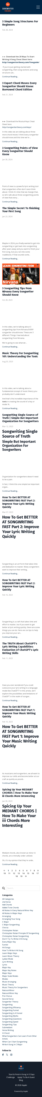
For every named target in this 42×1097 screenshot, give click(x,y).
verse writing (8, 1030)
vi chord (5, 1033)
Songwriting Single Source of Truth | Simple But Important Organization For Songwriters (20, 418)
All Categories (8, 899)
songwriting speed (10, 1022)
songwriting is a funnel (12, 1013)
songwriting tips (9, 1024)
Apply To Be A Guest (26, 1077)
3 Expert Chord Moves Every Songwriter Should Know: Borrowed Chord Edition (19, 86)
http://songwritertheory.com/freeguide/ (20, 62)
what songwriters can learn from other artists (19, 1037)
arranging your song (11, 919)
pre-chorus (7, 996)
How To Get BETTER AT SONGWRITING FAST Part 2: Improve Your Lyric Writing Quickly (18, 502)
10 (5, 873)
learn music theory (10, 956)
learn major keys (9, 953)
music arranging (9, 981)
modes (5, 979)
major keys (7, 973)
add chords (7, 904)
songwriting (7, 1004)
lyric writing (7, 962)
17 (38, 873)
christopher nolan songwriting (15, 936)
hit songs (6, 947)
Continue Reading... (10, 76)
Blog (21, 1080)
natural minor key (10, 993)
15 (28, 873)
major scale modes (10, 976)
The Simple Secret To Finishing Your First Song (21, 210)
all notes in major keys (12, 913)
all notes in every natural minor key (17, 910)
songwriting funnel (10, 1010)
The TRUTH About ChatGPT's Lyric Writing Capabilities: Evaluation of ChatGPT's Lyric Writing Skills (20, 648)
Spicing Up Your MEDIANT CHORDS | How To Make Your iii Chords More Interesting (20, 793)
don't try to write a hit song (14, 939)
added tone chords (10, 907)
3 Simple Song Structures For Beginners (20, 23)
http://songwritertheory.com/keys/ (16, 127)
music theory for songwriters (15, 987)
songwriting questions (12, 1019)
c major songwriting (11, 924)
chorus (5, 927)
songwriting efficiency (11, 1007)
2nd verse (6, 902)
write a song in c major (12, 1044)
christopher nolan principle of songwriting (20, 933)
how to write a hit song (12, 950)
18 (17, 876)
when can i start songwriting (14, 1041)
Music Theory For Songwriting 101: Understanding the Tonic (20, 355)
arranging (6, 916)
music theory (8, 984)
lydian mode (7, 959)
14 (23, 873)
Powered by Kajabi (21, 1091)
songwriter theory (10, 1001)
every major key (9, 942)
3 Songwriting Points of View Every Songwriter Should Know (20, 151)
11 (9, 873)
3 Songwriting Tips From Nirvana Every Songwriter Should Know (17, 291)
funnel (5, 944)
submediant (7, 1027)
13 (19, 873)
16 (33, 873)
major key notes (9, 970)
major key (6, 967)
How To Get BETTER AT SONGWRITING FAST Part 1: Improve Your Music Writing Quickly (19, 711)
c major (5, 922)
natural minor (8, 990)
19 (21, 876)
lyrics (4, 964)
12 (14, 873)
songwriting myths (10, 1016)
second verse (8, 999)
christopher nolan (10, 930)
